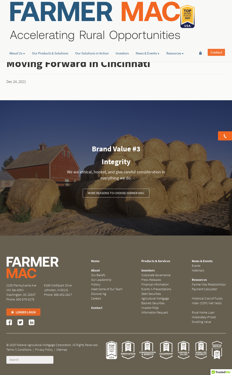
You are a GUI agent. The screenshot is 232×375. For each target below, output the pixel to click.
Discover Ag (98, 294)
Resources (175, 36)
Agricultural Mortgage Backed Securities (155, 300)
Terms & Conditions (19, 349)
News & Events (147, 36)
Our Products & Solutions (50, 36)
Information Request (154, 312)
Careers (96, 298)
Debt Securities (151, 294)
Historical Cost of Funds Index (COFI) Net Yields (207, 300)
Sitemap (61, 349)
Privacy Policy (44, 349)
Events (196, 266)
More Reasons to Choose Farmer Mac (116, 193)
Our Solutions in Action (92, 36)
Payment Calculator (204, 289)
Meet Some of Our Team (106, 289)
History (95, 284)
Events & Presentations (156, 289)
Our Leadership (101, 280)
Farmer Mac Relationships (209, 284)
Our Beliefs (98, 275)
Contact (216, 11)
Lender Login (23, 312)
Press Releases (151, 280)
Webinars (198, 270)
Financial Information (155, 284)
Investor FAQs (150, 308)
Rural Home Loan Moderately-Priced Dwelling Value (204, 317)
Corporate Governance (156, 275)
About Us (17, 36)
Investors (122, 36)
